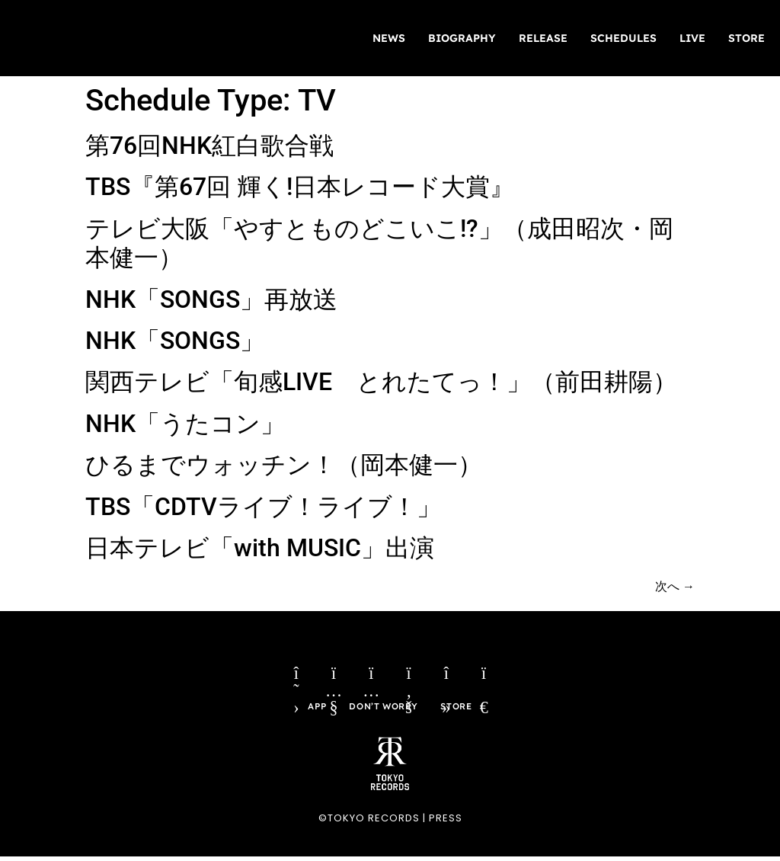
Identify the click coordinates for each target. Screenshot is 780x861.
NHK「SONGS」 (174, 340)
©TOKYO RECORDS (369, 822)
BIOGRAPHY (462, 38)
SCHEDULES (623, 38)
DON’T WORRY (383, 709)
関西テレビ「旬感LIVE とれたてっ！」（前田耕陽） (381, 381)
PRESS (445, 822)
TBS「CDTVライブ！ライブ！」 (263, 506)
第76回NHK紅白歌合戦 (209, 145)
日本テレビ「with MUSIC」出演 (259, 547)
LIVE (692, 38)
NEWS (388, 38)
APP (315, 709)
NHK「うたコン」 (185, 423)
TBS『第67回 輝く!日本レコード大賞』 (299, 186)
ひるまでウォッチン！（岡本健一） (283, 464)
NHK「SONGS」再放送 (211, 299)
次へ (675, 586)
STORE (746, 38)
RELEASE (543, 38)
